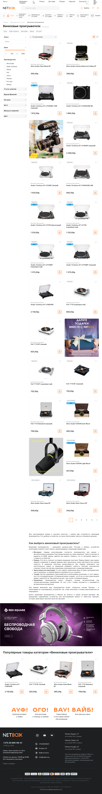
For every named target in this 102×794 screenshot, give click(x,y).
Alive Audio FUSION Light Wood (78, 463)
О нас (34, 2)
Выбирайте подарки (23, 2)
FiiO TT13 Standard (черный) (41, 424)
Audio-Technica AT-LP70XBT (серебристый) (42, 266)
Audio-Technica (14, 31)
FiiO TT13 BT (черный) (74, 384)
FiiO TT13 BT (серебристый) (41, 384)
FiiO (8, 72)
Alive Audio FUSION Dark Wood (78, 424)
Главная (5, 22)
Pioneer (9, 78)
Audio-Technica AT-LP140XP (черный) (80, 146)
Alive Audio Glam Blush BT (41, 66)
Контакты (82, 1)
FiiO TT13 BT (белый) (39, 344)
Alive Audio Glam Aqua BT (41, 503)
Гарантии (72, 1)
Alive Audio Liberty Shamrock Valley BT (81, 66)
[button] (43, 259)
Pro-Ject (38, 31)
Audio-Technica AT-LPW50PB (42, 305)
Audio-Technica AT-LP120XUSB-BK (79, 106)
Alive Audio (24, 31)
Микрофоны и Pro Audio (17, 22)
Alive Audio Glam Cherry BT (76, 503)
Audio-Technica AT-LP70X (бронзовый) (46, 225)
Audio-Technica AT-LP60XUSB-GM (79, 185)
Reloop (9, 84)
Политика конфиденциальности (51, 789)
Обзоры (62, 1)
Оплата (41, 1)
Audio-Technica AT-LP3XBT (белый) (44, 185)
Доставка (51, 1)
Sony (5, 31)
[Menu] (4, 16)
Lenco (9, 75)
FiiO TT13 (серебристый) (75, 305)
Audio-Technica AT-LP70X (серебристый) (76, 226)
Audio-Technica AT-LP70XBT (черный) (81, 265)
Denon (32, 31)
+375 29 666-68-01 (12, 743)
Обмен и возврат (9, 763)
